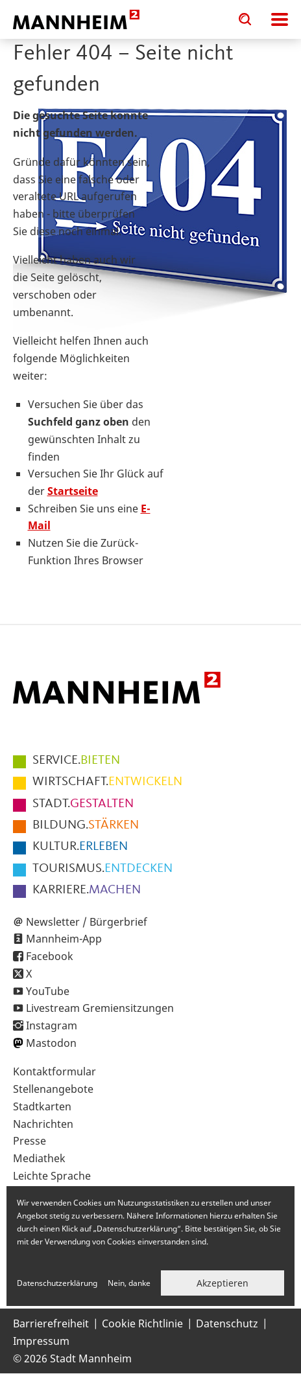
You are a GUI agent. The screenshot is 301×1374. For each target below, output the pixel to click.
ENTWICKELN (107, 781)
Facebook (49, 956)
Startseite (72, 491)
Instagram (51, 1025)
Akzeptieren (222, 1283)
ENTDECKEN (102, 868)
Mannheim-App (64, 939)
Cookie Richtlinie (142, 1323)
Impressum (41, 1341)
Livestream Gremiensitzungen (100, 1008)
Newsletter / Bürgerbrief (86, 922)
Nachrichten (43, 1124)
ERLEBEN (80, 846)
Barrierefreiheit (51, 1323)
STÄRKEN (85, 825)
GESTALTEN (83, 803)
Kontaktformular (54, 1071)
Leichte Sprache (52, 1176)
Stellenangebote (53, 1089)
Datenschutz (227, 1323)
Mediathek (39, 1158)
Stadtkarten (42, 1106)
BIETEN (76, 760)
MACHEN (86, 890)
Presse (29, 1141)
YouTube (47, 991)
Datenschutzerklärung (57, 1282)
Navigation (279, 19)
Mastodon (51, 1043)
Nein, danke (129, 1282)
